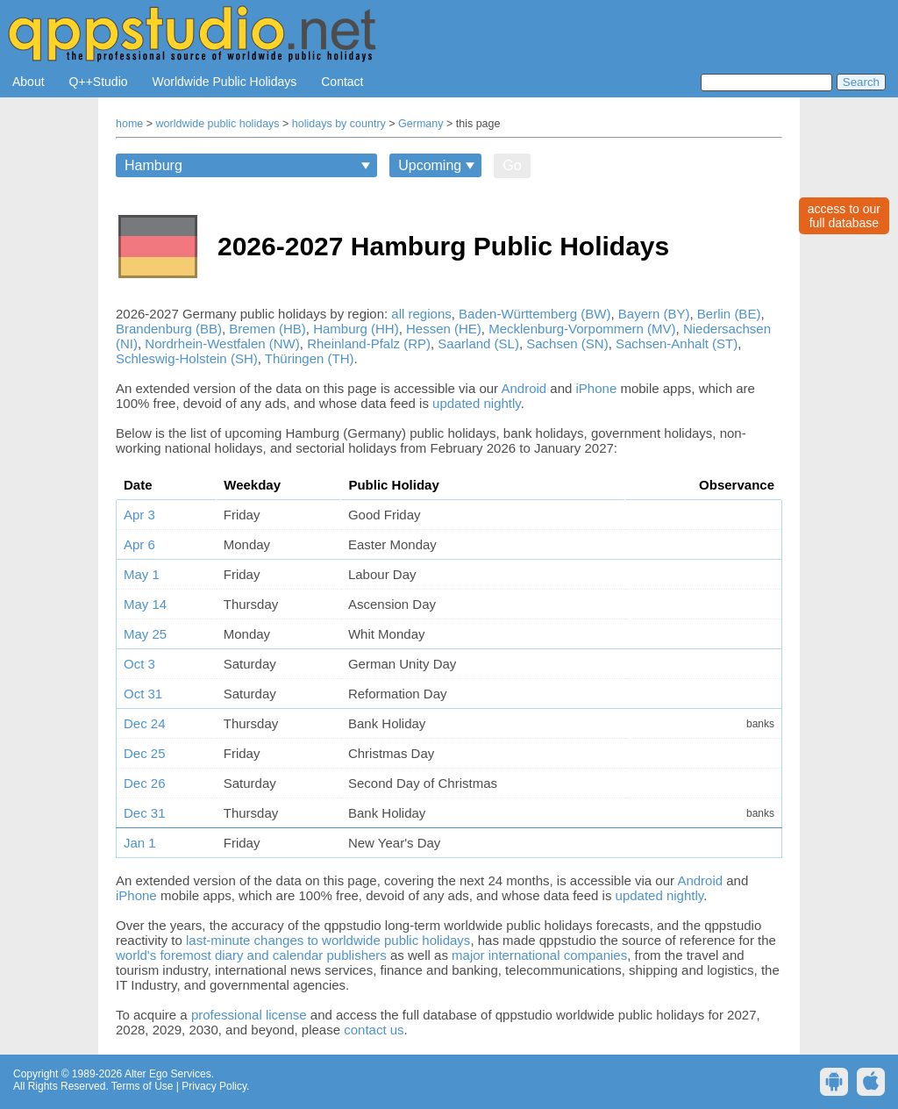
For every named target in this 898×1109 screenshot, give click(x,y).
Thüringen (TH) (309, 358)
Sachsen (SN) (567, 343)
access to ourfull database (844, 216)
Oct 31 (143, 693)
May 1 (142, 574)
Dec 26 (145, 783)
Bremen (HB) (267, 328)
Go (511, 165)
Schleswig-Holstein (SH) (187, 358)
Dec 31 (145, 812)
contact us (373, 1029)
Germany (420, 124)
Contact (342, 82)
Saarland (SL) (478, 343)
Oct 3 (139, 663)
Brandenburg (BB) (169, 328)
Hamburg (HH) (356, 328)
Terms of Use (142, 1086)
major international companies (539, 955)
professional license (249, 1014)
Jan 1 (140, 842)
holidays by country (339, 124)
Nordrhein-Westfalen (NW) (222, 343)
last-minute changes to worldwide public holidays (328, 940)
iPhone (596, 388)
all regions (421, 313)
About (28, 82)
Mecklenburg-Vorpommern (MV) (581, 328)
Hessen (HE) (443, 328)
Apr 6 (139, 544)
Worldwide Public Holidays (225, 82)
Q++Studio (98, 82)
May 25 (145, 633)
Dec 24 (145, 723)
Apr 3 (139, 514)
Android (523, 388)
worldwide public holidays (218, 124)
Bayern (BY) (654, 313)
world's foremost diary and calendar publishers (251, 955)
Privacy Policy (214, 1086)
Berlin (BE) (729, 313)
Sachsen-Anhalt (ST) (677, 343)
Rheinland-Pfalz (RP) (369, 343)
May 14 (145, 604)
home (129, 124)
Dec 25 (145, 753)
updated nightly (476, 403)
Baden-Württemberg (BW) (534, 313)
